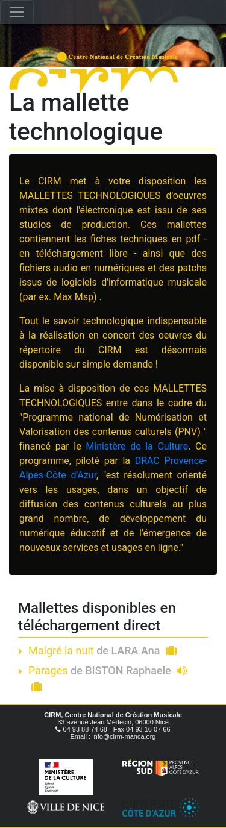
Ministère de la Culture (137, 446)
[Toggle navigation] (17, 12)
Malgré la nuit (102, 650)
